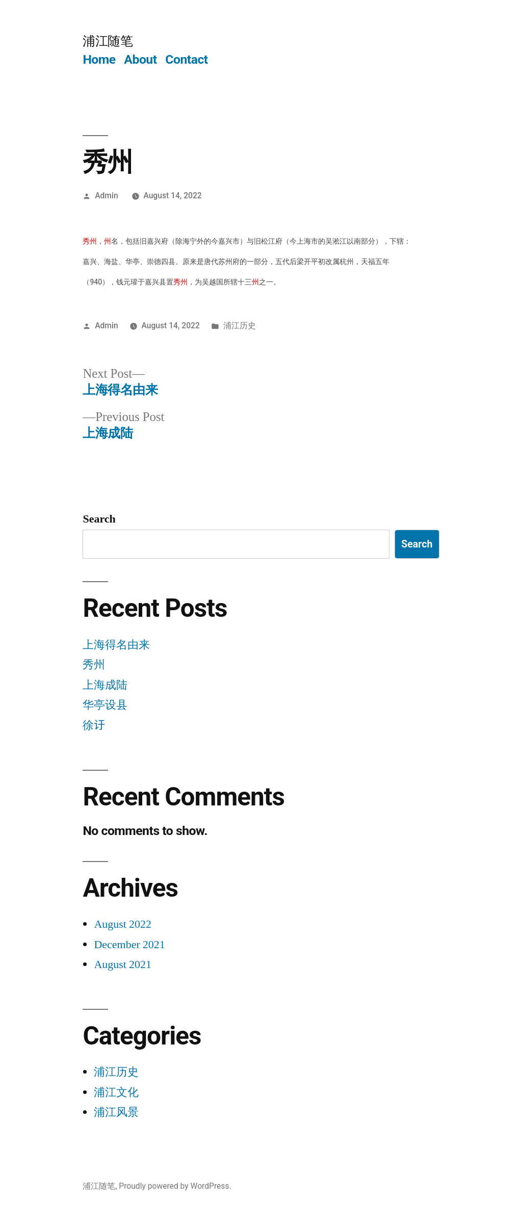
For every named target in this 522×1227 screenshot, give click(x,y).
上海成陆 (105, 685)
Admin (106, 195)
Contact (186, 59)
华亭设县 (105, 705)
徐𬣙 (94, 725)
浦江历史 (239, 325)
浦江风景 (116, 1112)
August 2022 (122, 924)
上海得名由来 (116, 645)
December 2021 (129, 944)
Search (99, 519)
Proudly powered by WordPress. (175, 1186)
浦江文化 (116, 1092)
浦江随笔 (108, 41)
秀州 (94, 665)
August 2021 (122, 964)
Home (99, 59)
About (140, 59)
